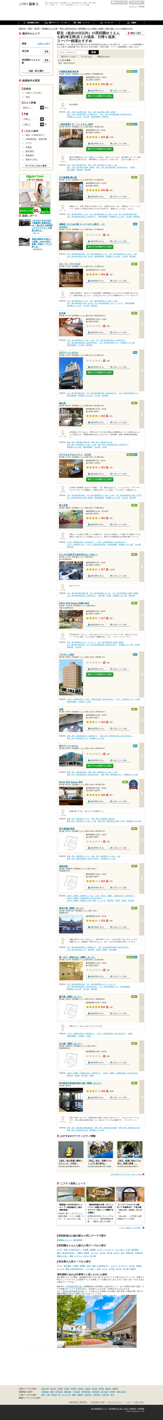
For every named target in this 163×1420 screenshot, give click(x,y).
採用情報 (141, 1409)
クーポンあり (86, 57)
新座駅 (123, 900)
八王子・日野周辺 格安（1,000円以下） (81, 542)
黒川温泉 (104, 1392)
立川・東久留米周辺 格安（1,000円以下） (82, 217)
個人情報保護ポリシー (99, 1409)
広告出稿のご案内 (98, 1402)
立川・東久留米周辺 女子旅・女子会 (80, 256)
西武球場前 (77, 1240)
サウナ (60, 1250)
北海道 (94, 1389)
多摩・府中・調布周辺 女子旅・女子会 (111, 821)
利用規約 (133, 1409)
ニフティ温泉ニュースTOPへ (130, 1228)
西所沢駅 (105, 117)
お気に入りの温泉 (119, 2)
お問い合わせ (139, 1402)
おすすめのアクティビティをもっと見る (126, 1174)
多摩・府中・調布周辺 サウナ (77, 738)
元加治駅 (81, 702)
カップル (94, 1253)
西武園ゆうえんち (64, 1240)
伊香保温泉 (86, 1392)
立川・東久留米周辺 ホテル (128, 393)
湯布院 (112, 1392)
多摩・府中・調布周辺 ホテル (111, 774)
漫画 (71, 1256)
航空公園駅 (71, 170)
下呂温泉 (76, 1392)
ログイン (133, 6)
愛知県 (108, 1389)
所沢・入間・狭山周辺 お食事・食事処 (101, 112)
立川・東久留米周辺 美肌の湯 (77, 593)
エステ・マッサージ (105, 1250)
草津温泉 (45, 1392)
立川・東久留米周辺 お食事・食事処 (80, 498)
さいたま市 (66, 1395)
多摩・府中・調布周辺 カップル (78, 819)
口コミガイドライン (115, 1402)
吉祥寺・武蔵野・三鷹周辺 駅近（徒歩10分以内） (85, 898)
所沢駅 (132, 167)
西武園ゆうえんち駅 (74, 117)
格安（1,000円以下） (73, 1250)
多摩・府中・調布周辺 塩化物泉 (105, 1128)
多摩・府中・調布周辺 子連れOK (103, 819)
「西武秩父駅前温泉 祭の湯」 (73, 1291)
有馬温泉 (59, 1392)
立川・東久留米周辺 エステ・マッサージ (108, 303)
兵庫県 (67, 1389)
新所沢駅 (87, 170)
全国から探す (44, 43)
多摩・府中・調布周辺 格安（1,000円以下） (113, 445)
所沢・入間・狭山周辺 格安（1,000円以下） (82, 114)
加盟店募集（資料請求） (78, 1402)
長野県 (101, 1389)
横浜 (43, 1395)
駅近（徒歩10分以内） (66, 1253)
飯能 (74, 1395)
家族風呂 (30, 155)
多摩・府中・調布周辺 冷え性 (101, 442)
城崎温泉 (67, 1392)
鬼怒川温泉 (121, 1392)
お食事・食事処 (89, 1250)
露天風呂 (135, 1250)
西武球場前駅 (95, 117)
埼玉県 (53, 1389)
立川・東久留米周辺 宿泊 (76, 254)
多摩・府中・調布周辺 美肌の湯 (78, 442)
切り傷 (93, 1256)
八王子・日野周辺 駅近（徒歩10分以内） (111, 542)
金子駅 (137, 699)
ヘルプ (128, 1402)
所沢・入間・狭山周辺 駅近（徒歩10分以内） (116, 114)
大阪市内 (88, 1395)
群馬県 (73, 1389)
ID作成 (141, 6)
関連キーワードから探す (30, 1398)
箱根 (52, 1392)
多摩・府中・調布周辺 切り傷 (129, 1128)
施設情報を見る (97, 91)
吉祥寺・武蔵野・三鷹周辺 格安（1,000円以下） (118, 896)
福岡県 (115, 1389)
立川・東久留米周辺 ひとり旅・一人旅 (103, 214)
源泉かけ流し (62, 1256)
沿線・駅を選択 (36, 71)
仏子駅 (88, 702)
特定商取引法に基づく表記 (118, 1409)
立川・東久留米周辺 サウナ (109, 343)
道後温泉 (96, 1392)
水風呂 (80, 1253)
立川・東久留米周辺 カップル (77, 214)
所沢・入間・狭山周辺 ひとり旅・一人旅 (102, 165)
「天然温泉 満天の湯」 (73, 1286)
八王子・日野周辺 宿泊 (75, 699)
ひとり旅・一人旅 (122, 1250)
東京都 (80, 1389)
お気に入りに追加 (120, 91)
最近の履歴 (136, 2)
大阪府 (87, 1389)
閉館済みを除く (103, 57)
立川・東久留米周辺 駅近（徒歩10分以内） (82, 343)
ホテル (86, 1256)
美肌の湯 (129, 1253)
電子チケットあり (68, 57)
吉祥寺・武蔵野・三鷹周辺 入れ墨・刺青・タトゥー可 (86, 900)
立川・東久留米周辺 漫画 (128, 214)
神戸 (112, 1395)
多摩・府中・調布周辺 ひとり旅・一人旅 (81, 445)
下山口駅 (86, 117)
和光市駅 (131, 900)
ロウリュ (78, 1256)
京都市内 (96, 1395)
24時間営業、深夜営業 (36, 139)
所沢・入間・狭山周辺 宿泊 (76, 112)
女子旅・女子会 (112, 1253)
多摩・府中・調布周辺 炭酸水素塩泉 (80, 1128)
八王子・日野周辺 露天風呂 (96, 544)
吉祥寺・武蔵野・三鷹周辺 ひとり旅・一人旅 (83, 896)
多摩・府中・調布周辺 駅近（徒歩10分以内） (116, 736)
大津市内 (105, 1395)
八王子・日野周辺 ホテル (125, 699)
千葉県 (60, 1389)
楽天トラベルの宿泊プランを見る (100, 96)
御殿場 (80, 1395)
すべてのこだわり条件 (36, 166)
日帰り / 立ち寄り (34, 93)
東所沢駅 (101, 596)
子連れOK (139, 1253)
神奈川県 (45, 1389)
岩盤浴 (86, 1253)
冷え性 (102, 1253)
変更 (46, 51)
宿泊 (123, 1253)
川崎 (48, 1395)
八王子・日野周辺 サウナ (76, 544)
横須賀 (54, 1395)
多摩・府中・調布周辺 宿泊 (76, 772)
